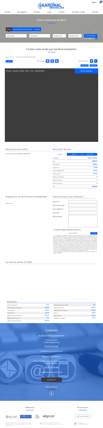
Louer (49, 12)
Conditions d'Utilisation (91, 251)
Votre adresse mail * (59, 205)
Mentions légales (14, 424)
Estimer (62, 12)
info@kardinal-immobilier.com (51, 351)
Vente (9, 29)
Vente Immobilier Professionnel (22, 29)
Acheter (37, 12)
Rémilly (12, 57)
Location (37, 29)
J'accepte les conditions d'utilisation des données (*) (67, 229)
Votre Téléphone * (58, 209)
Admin (30, 424)
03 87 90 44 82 (51, 346)
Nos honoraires (22, 424)
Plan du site (8, 424)
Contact (95, 12)
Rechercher (90, 36)
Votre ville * (56, 213)
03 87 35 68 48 (51, 367)
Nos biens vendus (78, 12)
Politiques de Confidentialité (76, 251)
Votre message (57, 216)
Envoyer (94, 233)
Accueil (7, 12)
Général (60, 154)
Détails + (74, 154)
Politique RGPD (9, 425)
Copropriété (89, 154)
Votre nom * (56, 201)
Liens (27, 424)
